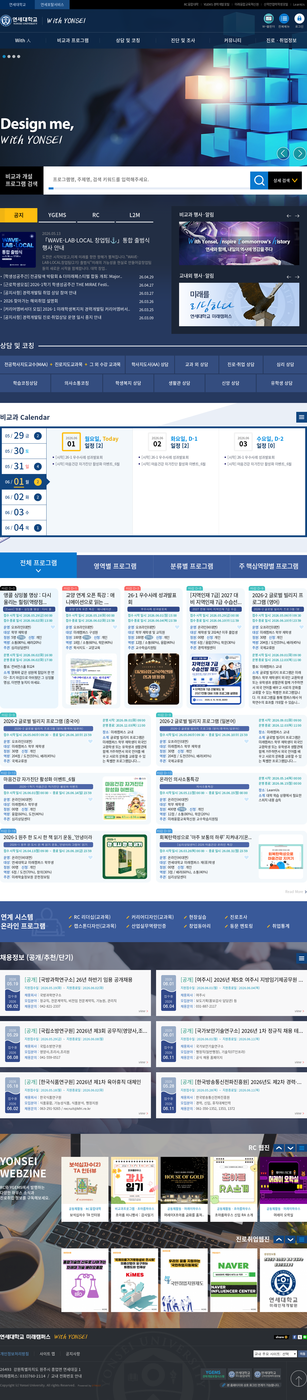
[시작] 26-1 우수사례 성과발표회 (79, 457)
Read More (294, 891)
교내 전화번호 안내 (66, 1376)
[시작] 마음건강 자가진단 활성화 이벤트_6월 (88, 463)
